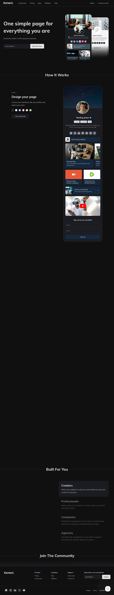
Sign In (92, 3)
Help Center (71, 576)
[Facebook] (6, 590)
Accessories (22, 3)
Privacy (88, 590)
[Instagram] (10, 590)
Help (56, 3)
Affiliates (48, 3)
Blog (39, 3)
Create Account (103, 3)
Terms (95, 590)
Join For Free (37, 46)
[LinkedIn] (15, 590)
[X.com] (19, 590)
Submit (106, 577)
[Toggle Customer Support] (107, 588)
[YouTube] (24, 590)
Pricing (32, 3)
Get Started (20, 116)
